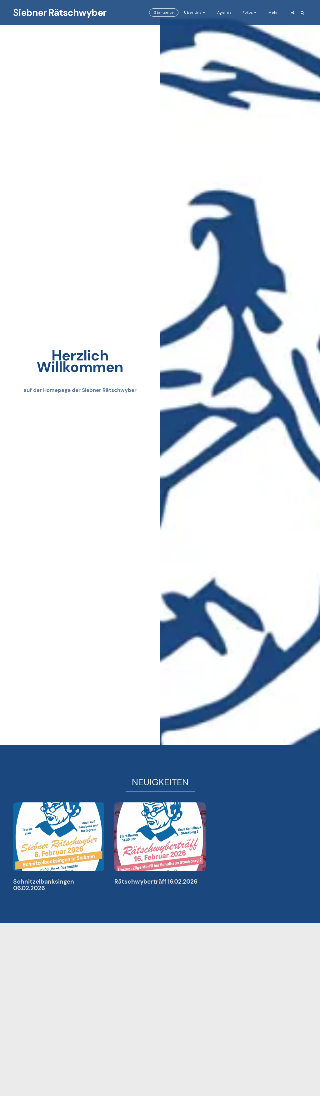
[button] (162, 12)
